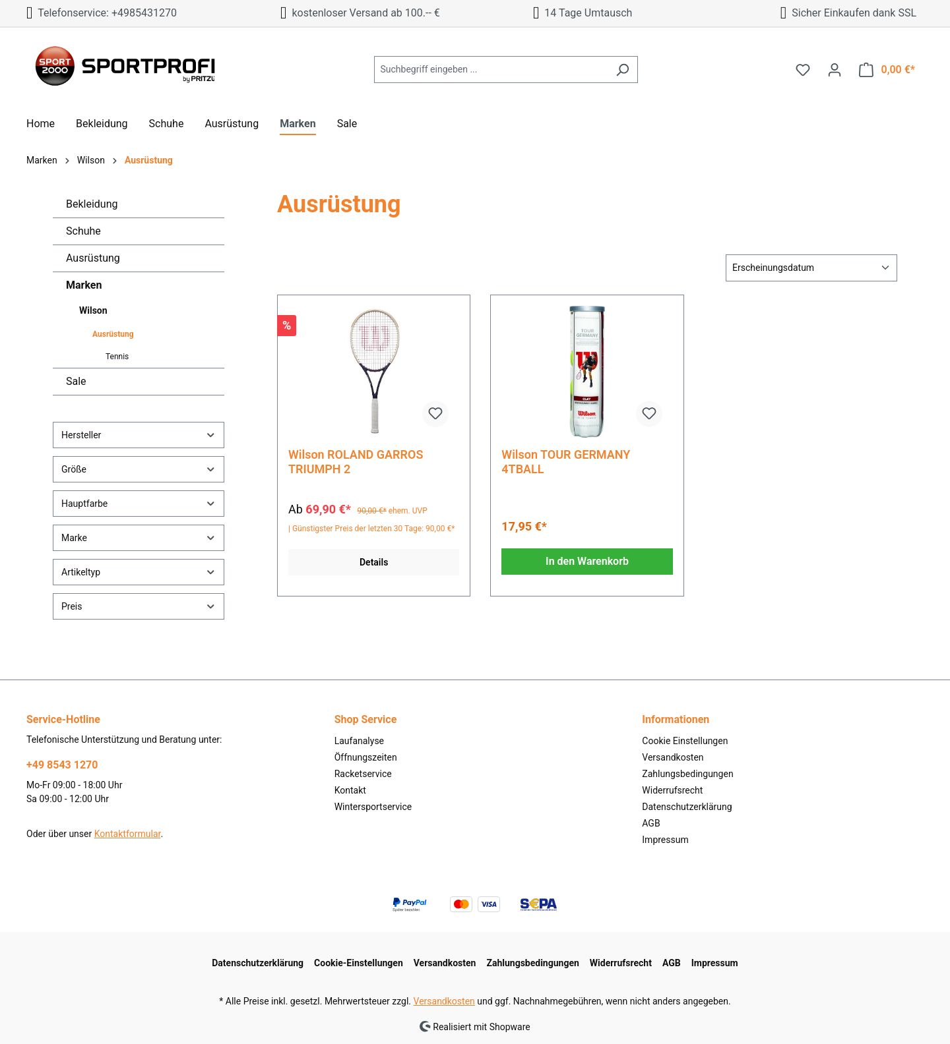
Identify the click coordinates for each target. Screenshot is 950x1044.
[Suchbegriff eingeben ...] (491, 69)
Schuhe (83, 231)
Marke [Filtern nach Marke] (138, 537)
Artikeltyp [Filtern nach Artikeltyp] (138, 571)
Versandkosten (672, 757)
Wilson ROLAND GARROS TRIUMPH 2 (355, 462)
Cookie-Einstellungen (358, 963)
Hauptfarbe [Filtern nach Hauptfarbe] (138, 503)
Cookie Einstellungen (685, 741)
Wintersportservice (373, 806)
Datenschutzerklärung (687, 806)
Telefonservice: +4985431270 (101, 13)
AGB (651, 823)
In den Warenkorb (587, 561)
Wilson (93, 310)
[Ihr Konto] (834, 70)
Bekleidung (92, 204)
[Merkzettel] (803, 70)
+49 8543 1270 (62, 765)
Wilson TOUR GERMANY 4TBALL (565, 462)
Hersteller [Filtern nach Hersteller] (138, 434)
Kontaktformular (127, 833)
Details (374, 562)
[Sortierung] (811, 267)
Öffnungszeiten (365, 757)
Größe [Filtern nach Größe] (138, 469)
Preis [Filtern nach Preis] (138, 606)
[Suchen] (622, 69)
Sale (76, 381)
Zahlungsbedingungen (687, 773)
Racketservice (363, 773)
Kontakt (350, 790)
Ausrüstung (93, 258)
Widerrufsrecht (672, 790)
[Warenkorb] (887, 70)
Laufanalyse (359, 741)
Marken (84, 285)
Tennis (117, 356)
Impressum (665, 839)
